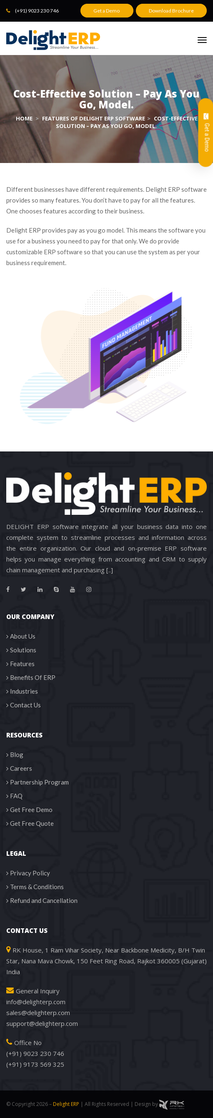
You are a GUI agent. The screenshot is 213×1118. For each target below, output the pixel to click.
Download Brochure (171, 11)
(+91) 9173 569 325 (35, 1064)
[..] (109, 570)
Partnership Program (39, 782)
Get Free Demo (31, 809)
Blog (16, 754)
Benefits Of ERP (32, 677)
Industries (24, 691)
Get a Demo (106, 11)
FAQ (16, 796)
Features (22, 663)
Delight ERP (66, 1104)
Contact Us (25, 705)
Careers (21, 768)
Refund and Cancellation (44, 900)
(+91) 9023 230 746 (37, 11)
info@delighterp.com (35, 1002)
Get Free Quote (32, 823)
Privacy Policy (30, 873)
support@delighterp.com (42, 1023)
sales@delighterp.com (38, 1012)
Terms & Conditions (37, 886)
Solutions (23, 650)
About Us (22, 636)
